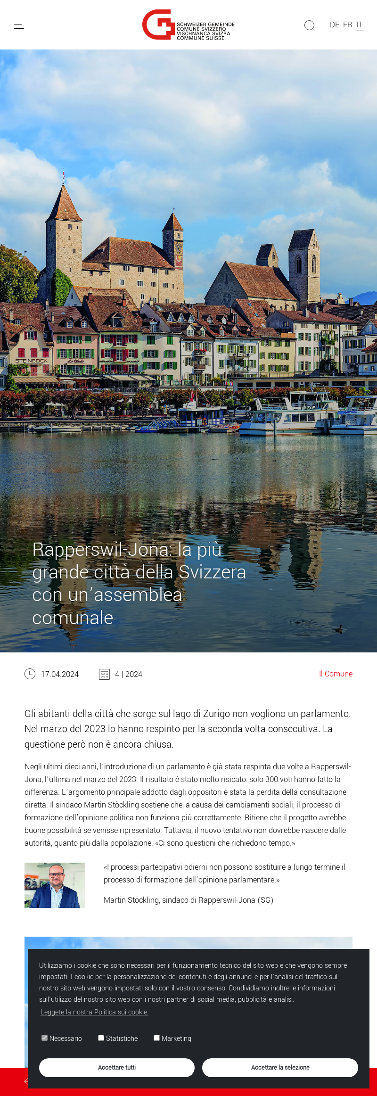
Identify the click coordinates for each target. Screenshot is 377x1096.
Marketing (172, 1039)
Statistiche (118, 1039)
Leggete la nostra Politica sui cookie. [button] (94, 1012)
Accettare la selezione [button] (280, 1067)
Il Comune (335, 673)
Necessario (61, 1039)
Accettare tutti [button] (117, 1067)
